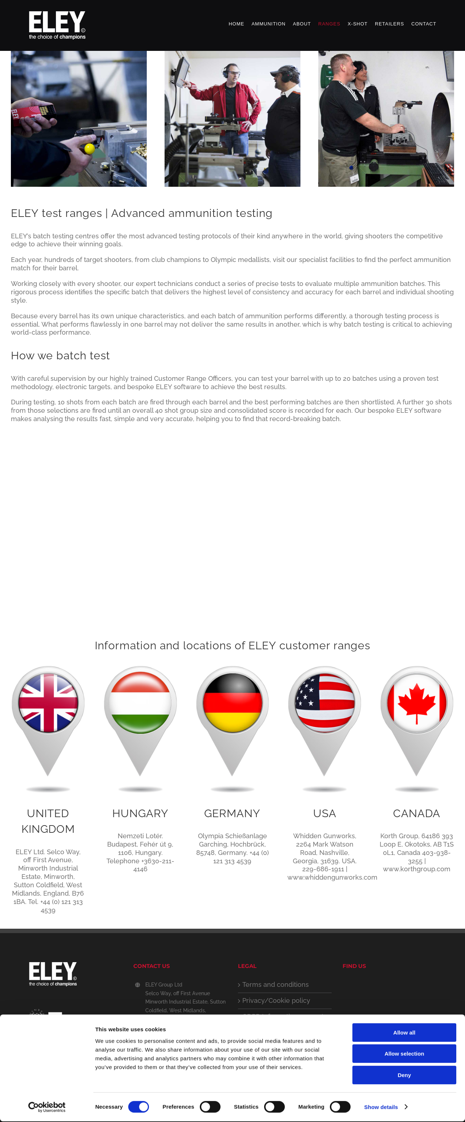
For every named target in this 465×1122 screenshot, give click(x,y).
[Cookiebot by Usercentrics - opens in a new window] (47, 1107)
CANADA (416, 813)
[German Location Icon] (232, 667)
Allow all (404, 1033)
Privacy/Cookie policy (276, 1000)
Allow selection (404, 1055)
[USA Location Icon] (324, 667)
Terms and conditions (275, 984)
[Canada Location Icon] (417, 667)
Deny (404, 1076)
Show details (381, 1108)
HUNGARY (140, 813)
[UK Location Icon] (48, 667)
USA (324, 813)
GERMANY (232, 813)
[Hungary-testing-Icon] (140, 667)
